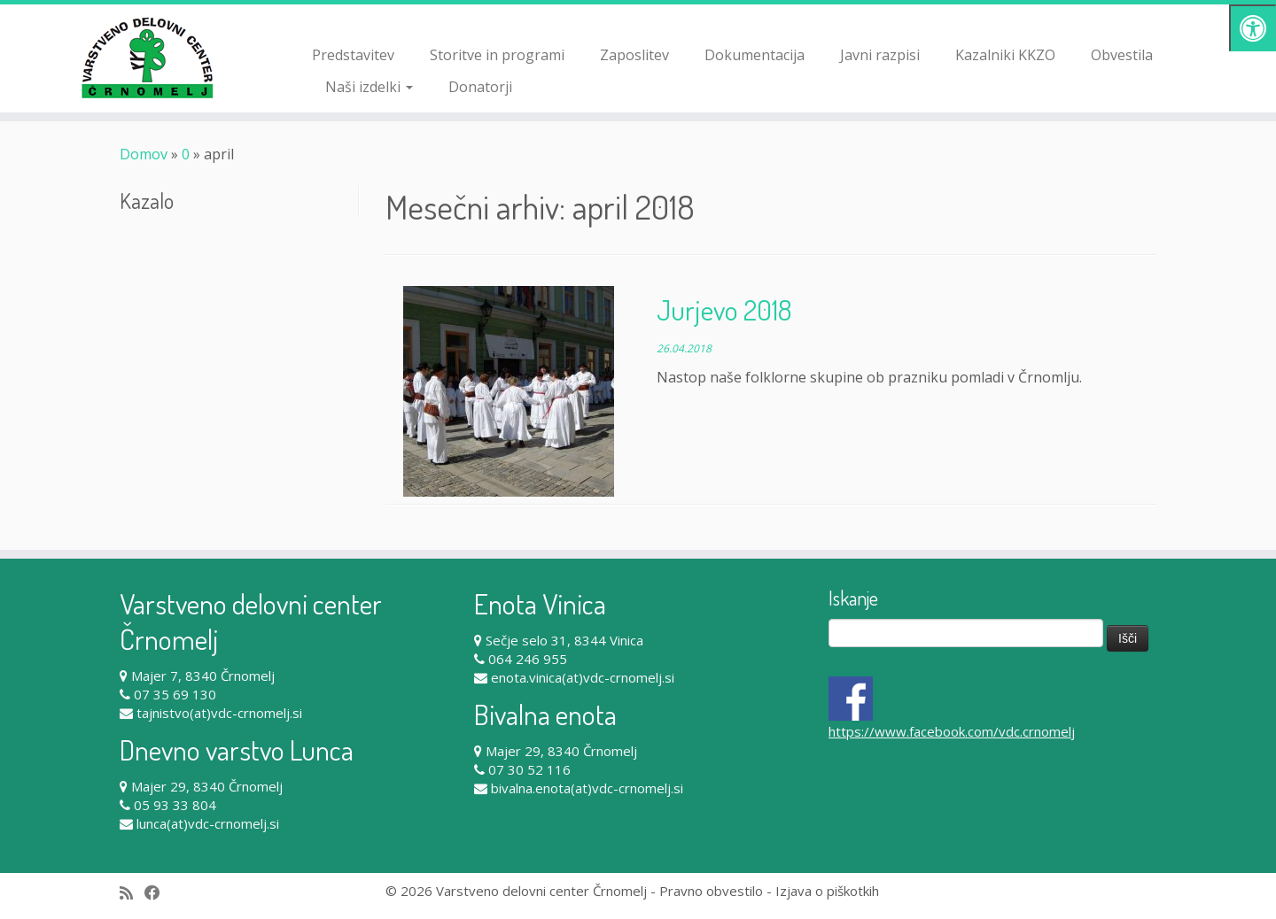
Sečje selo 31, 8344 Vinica (564, 640)
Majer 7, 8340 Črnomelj (203, 675)
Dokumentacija (754, 55)
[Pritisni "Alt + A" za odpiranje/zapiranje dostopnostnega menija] (1252, 27)
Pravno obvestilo (711, 891)
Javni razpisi (880, 55)
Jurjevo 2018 (724, 309)
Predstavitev (353, 55)
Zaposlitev (634, 55)
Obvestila (1122, 55)
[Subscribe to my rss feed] (132, 893)
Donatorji (480, 87)
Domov (143, 154)
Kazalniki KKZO (1005, 55)
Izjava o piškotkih (827, 891)
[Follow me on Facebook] (158, 893)
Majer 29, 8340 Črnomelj (207, 786)
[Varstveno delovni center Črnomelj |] (147, 57)
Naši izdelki (369, 87)
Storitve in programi (497, 55)
